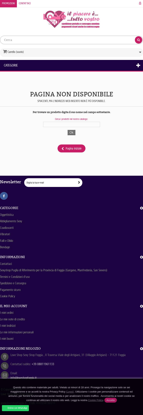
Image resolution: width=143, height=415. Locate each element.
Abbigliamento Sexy (11, 221)
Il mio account (13, 306)
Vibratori (5, 234)
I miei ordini (6, 312)
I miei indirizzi (8, 325)
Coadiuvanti (7, 228)
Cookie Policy (7, 296)
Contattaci (25, 3)
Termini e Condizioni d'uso (15, 277)
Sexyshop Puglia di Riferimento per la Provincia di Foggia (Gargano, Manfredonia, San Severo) (53, 270)
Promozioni (8, 3)
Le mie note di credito (12, 319)
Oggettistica (7, 215)
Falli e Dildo (6, 241)
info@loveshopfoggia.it (23, 378)
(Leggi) (70, 391)
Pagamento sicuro (10, 290)
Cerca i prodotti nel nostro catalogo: (71, 119)
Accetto (110, 400)
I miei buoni (6, 338)
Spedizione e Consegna (13, 283)
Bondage (5, 247)
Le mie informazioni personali (17, 332)
